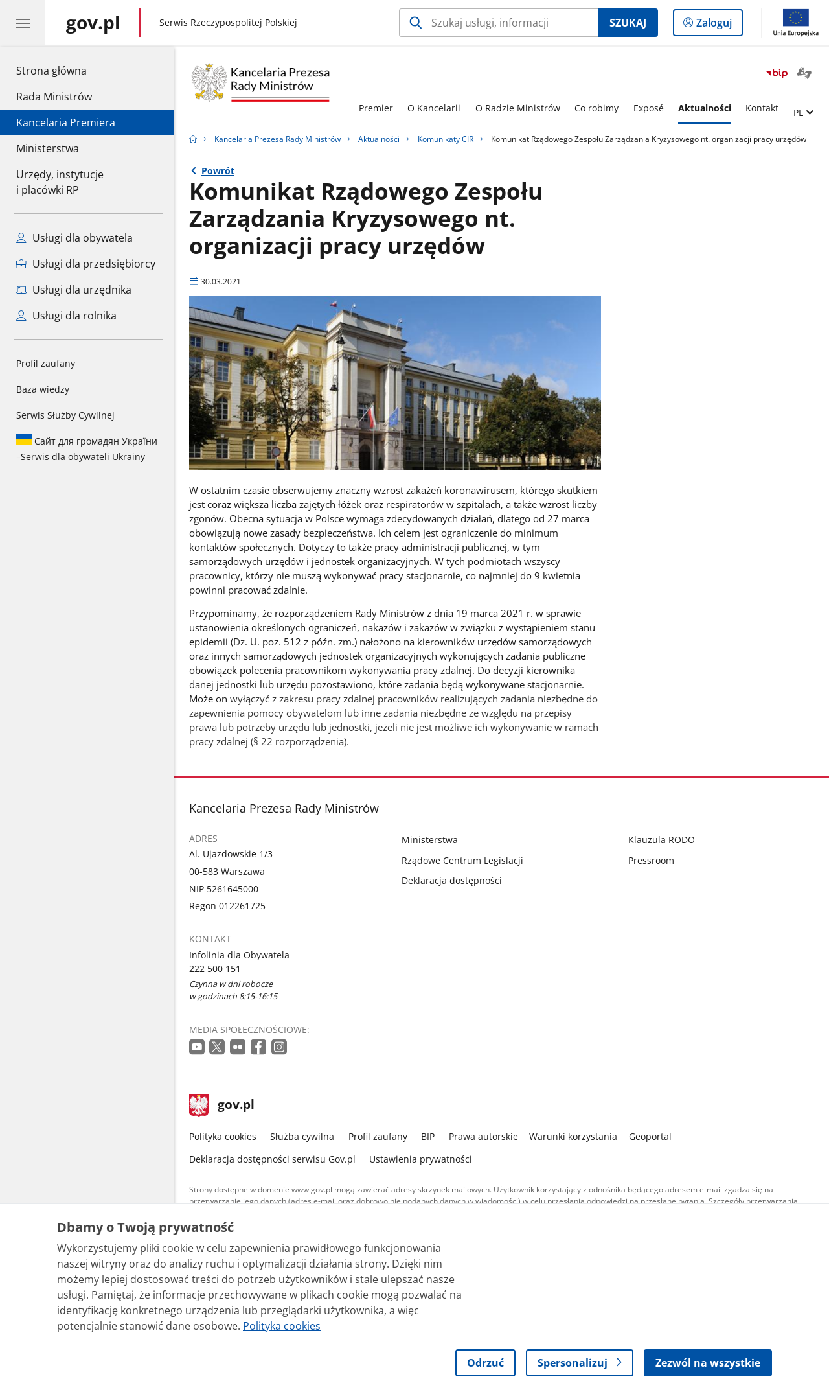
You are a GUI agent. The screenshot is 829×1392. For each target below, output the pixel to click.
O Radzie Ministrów (517, 108)
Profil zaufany (45, 363)
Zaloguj (718, 25)
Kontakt (761, 108)
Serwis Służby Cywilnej (65, 415)
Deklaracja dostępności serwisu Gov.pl (272, 1159)
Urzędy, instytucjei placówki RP (60, 182)
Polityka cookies (222, 1136)
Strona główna (65, 70)
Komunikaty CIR (445, 139)
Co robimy (596, 108)
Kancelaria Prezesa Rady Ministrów (277, 139)
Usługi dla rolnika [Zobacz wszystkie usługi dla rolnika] (66, 315)
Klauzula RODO (661, 839)
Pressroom (651, 860)
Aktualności (704, 108)
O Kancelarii (433, 108)
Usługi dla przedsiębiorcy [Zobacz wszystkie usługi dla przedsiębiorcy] (85, 264)
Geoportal (650, 1136)
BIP (428, 1136)
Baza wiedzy (42, 389)
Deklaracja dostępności (452, 880)
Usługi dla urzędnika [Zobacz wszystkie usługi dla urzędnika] (73, 290)
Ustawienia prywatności (420, 1159)
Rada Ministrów (54, 96)
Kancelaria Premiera (65, 122)
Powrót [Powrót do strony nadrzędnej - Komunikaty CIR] (217, 171)
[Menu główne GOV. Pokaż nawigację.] (22, 22)
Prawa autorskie (483, 1136)
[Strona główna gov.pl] (93, 22)
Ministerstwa (47, 148)
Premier (376, 108)
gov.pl (222, 1105)
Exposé (648, 108)
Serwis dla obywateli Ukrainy (86, 448)
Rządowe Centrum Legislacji (462, 860)
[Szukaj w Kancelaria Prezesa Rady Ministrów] (498, 22)
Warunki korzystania (573, 1136)
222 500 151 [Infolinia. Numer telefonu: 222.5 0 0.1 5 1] (215, 968)
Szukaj (627, 23)
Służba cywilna (302, 1136)
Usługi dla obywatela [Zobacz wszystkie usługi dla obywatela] (74, 238)
